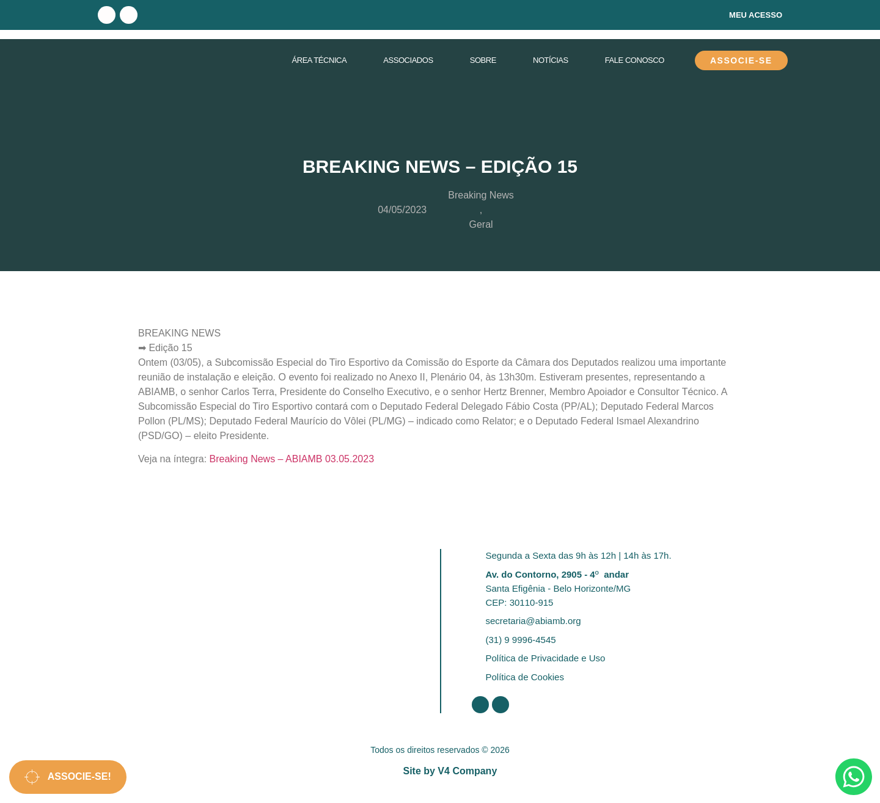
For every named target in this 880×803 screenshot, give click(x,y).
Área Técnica (319, 60)
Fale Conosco (634, 60)
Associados (408, 60)
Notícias (550, 60)
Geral (481, 224)
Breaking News (481, 195)
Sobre (483, 60)
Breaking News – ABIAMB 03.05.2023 (292, 459)
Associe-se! (67, 777)
